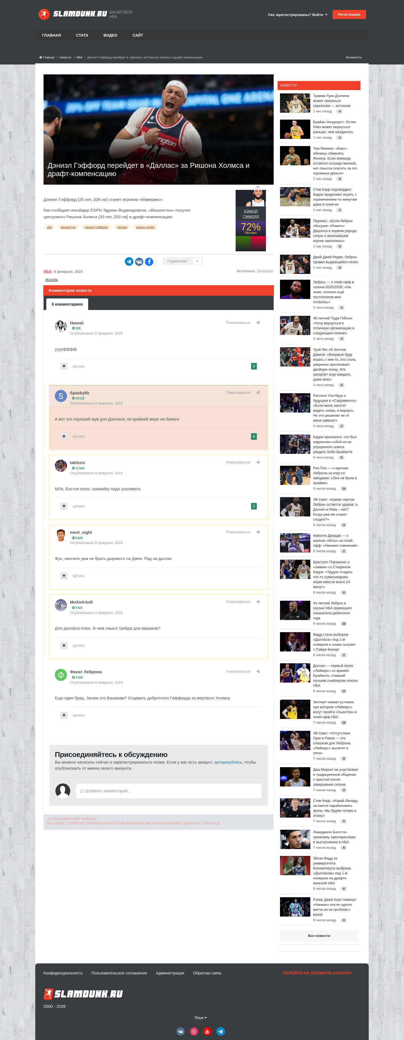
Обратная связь (207, 973)
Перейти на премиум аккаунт (317, 973)
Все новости (319, 936)
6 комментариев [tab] (67, 304)
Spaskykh (79, 392)
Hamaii (77, 322)
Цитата (79, 366)
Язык (201, 1017)
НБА (48, 271)
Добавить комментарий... (105, 791)
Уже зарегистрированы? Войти (297, 15)
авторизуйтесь (228, 762)
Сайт (138, 35)
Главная (51, 35)
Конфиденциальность (63, 973)
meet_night (81, 532)
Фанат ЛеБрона (86, 671)
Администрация (170, 973)
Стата (82, 35)
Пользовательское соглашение (119, 973)
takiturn (77, 462)
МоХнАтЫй (81, 602)
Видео (110, 35)
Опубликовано (96, 333)
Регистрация (349, 14)
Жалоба (51, 280)
